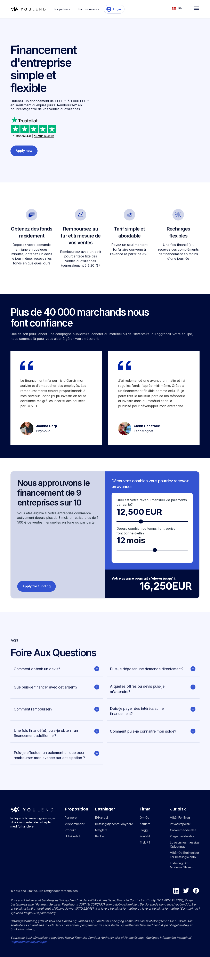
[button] (179, 8)
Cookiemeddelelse (183, 830)
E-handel (101, 817)
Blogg (144, 830)
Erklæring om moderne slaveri (181, 865)
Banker (100, 836)
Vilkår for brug (180, 817)
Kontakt (145, 836)
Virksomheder (74, 824)
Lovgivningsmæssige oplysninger (185, 844)
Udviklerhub (73, 836)
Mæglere (101, 830)
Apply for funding (36, 586)
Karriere (145, 824)
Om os (144, 817)
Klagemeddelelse (182, 836)
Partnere (71, 817)
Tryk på (145, 842)
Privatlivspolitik (180, 824)
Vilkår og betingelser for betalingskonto (184, 854)
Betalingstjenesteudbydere (114, 824)
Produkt (70, 830)
